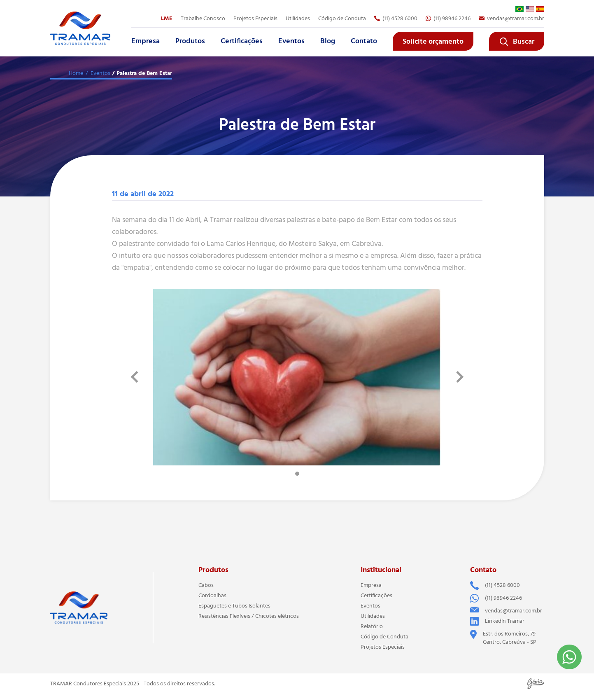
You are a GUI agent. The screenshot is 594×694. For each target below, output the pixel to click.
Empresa (145, 41)
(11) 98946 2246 (448, 18)
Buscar (516, 41)
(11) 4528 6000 (395, 18)
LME (166, 18)
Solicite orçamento (433, 41)
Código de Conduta (342, 18)
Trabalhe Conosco (203, 18)
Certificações (242, 41)
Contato (364, 41)
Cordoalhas (212, 595)
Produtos (190, 41)
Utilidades (298, 18)
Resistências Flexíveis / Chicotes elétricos (248, 616)
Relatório (372, 626)
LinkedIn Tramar (497, 621)
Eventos (291, 41)
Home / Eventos (89, 73)
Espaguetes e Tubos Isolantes (234, 606)
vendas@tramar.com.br (511, 18)
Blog (327, 41)
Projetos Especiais (255, 18)
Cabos (206, 585)
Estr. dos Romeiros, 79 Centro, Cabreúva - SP (503, 638)
